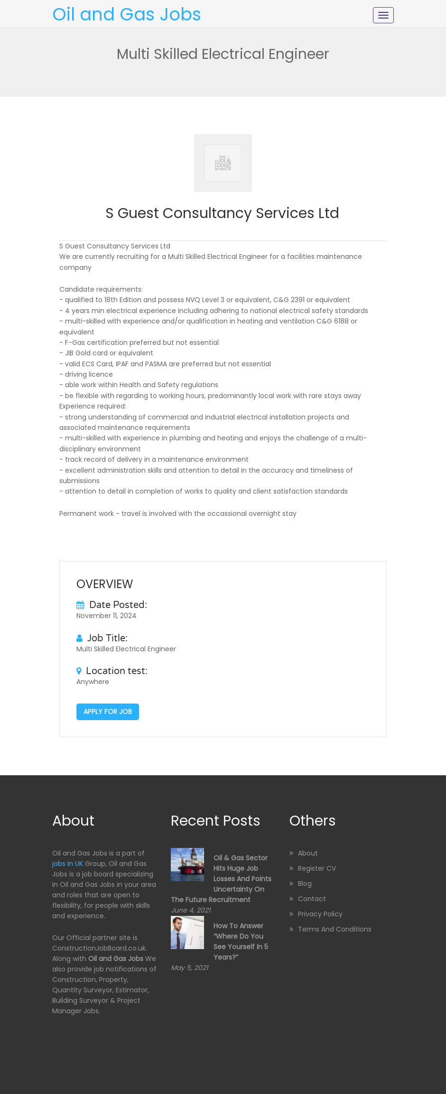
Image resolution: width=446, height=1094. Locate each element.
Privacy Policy (320, 914)
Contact (312, 899)
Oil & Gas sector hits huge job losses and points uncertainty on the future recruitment (221, 878)
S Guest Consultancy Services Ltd (222, 213)
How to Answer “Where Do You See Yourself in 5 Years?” (241, 941)
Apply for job (108, 711)
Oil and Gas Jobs (126, 14)
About (308, 853)
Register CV (317, 868)
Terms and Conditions (335, 929)
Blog (305, 883)
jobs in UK (67, 863)
